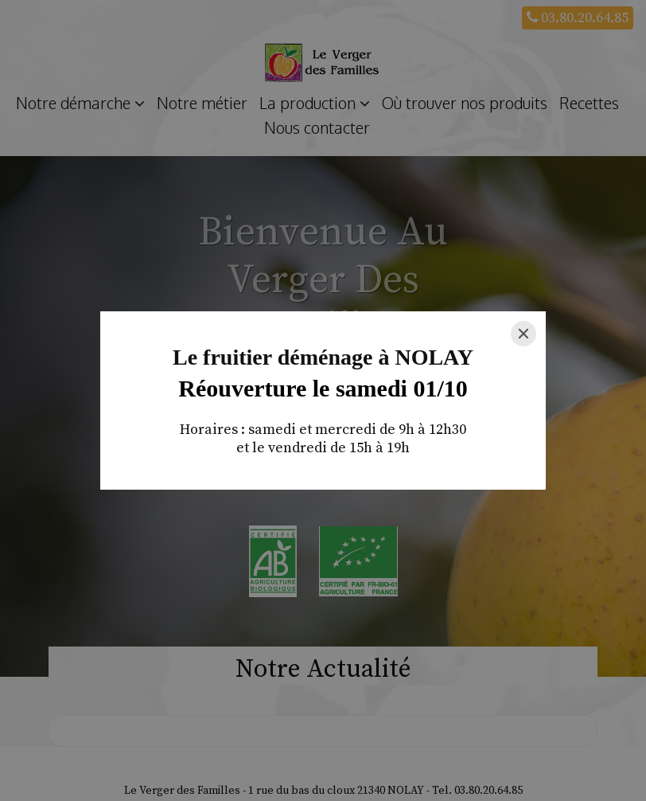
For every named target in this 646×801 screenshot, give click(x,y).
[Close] (523, 333)
